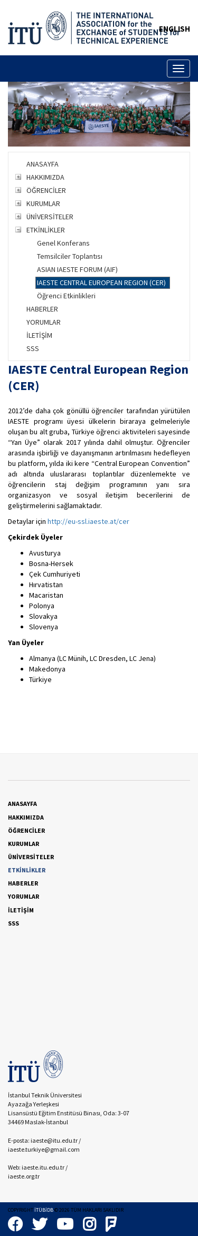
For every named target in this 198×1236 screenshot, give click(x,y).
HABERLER (42, 309)
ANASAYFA (42, 164)
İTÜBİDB (43, 1209)
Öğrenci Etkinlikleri (66, 295)
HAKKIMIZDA (45, 177)
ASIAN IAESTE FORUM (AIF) (77, 269)
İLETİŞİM (39, 335)
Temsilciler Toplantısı (69, 256)
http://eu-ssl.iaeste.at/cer (88, 521)
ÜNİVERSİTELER (49, 216)
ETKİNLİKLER (45, 230)
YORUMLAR (43, 322)
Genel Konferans (63, 243)
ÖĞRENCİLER (46, 190)
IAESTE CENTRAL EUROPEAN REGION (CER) (101, 282)
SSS (32, 348)
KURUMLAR (43, 203)
